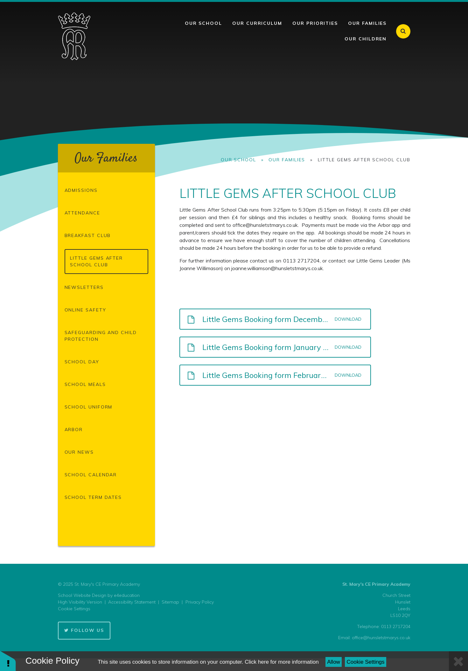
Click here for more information (281, 662)
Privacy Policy (199, 602)
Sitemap (170, 602)
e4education (127, 595)
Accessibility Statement (132, 602)
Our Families (287, 160)
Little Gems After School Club (364, 160)
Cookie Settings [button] (74, 609)
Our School (238, 160)
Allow (333, 662)
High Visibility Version (80, 602)
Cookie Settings (366, 662)
